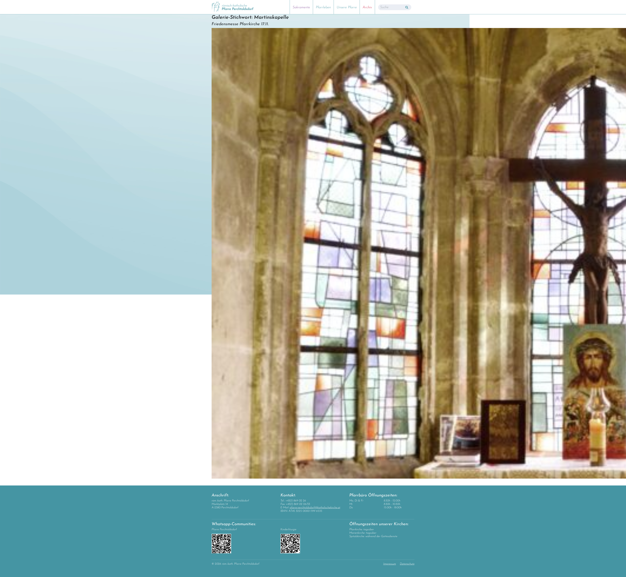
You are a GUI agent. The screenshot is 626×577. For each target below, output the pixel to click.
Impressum (389, 563)
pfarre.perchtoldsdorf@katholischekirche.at (315, 507)
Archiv (367, 7)
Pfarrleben (323, 7)
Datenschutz (407, 563)
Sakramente (301, 7)
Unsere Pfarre (347, 7)
